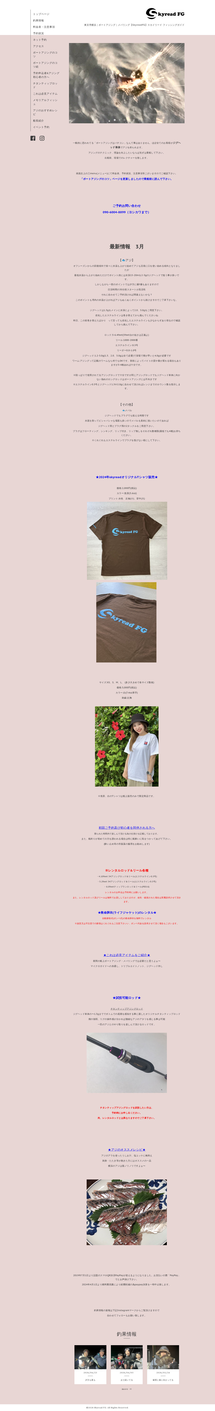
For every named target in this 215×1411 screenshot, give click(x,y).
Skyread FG (100, 1407)
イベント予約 (41, 127)
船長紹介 (38, 120)
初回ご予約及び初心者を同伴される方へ (127, 828)
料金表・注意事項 (44, 26)
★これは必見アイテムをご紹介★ (126, 955)
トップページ (41, 14)
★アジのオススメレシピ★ (127, 1150)
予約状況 (38, 33)
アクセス (38, 46)
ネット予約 (40, 39)
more (127, 1389)
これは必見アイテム (45, 93)
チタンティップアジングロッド (127, 1008)
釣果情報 (38, 20)
